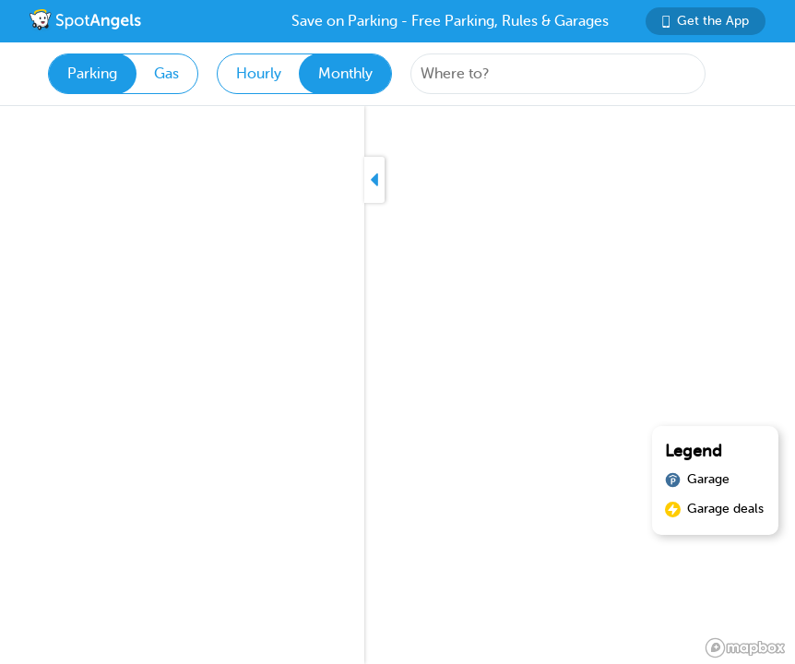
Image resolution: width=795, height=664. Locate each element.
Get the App (705, 21)
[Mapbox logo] (745, 647)
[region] (397, 385)
